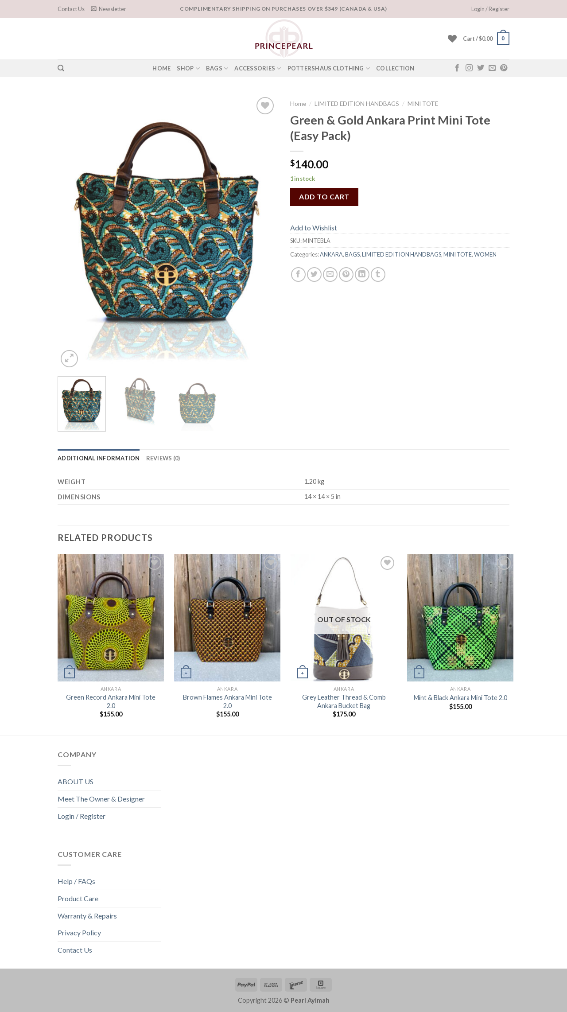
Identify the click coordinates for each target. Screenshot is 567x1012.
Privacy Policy (79, 932)
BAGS (352, 254)
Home (298, 103)
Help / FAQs (76, 881)
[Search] (61, 68)
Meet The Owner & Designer (101, 798)
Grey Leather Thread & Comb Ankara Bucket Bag (344, 701)
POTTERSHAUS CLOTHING (328, 68)
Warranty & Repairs (87, 915)
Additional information (99, 458)
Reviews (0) (163, 458)
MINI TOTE (423, 103)
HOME (161, 68)
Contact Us (71, 8)
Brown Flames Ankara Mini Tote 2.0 (227, 701)
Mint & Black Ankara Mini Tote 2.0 (460, 697)
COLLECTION (395, 68)
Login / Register (81, 816)
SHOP (188, 68)
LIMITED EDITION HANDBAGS (357, 103)
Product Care (78, 898)
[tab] (99, 458)
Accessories (257, 68)
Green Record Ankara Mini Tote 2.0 (110, 701)
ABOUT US (75, 781)
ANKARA (331, 254)
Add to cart (324, 196)
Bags (217, 68)
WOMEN (485, 254)
